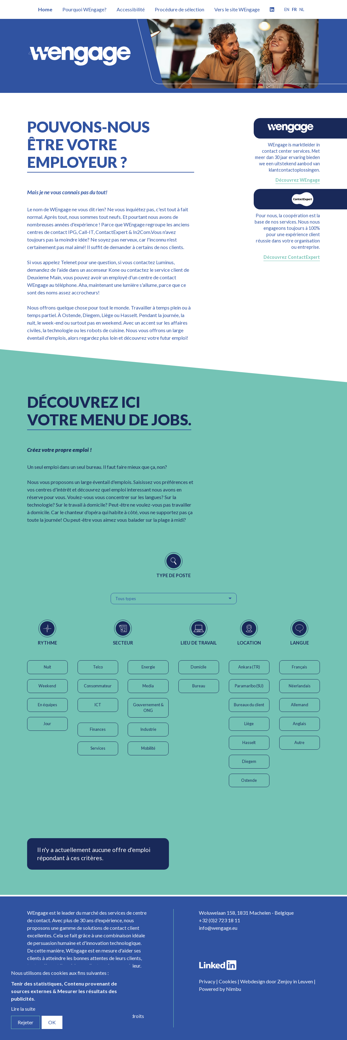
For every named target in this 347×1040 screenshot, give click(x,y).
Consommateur (98, 685)
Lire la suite (23, 1009)
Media (148, 685)
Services (97, 748)
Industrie (148, 729)
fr (294, 9)
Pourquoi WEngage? (84, 9)
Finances (98, 729)
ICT (97, 704)
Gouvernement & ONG (148, 707)
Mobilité (148, 748)
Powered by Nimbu (220, 989)
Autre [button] (299, 742)
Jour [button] (47, 723)
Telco (98, 666)
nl (301, 9)
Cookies (228, 981)
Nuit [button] (47, 666)
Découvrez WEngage (297, 180)
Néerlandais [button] (299, 685)
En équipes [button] (47, 704)
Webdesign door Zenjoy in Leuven (276, 981)
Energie (148, 666)
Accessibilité (131, 9)
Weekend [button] (47, 685)
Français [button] (299, 666)
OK (52, 1022)
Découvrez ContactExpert (291, 257)
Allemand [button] (299, 704)
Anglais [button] (299, 723)
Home (45, 9)
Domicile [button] (198, 666)
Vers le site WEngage (237, 9)
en (286, 9)
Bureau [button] (198, 685)
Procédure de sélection (179, 9)
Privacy (207, 981)
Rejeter (25, 1022)
